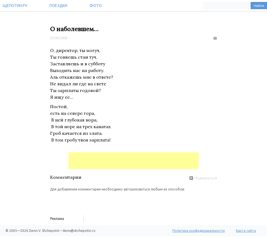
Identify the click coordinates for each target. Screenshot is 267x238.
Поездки (58, 5)
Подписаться (203, 178)
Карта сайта (246, 230)
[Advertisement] (133, 160)
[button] (54, 200)
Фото (96, 5)
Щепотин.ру (15, 5)
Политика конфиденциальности (198, 230)
